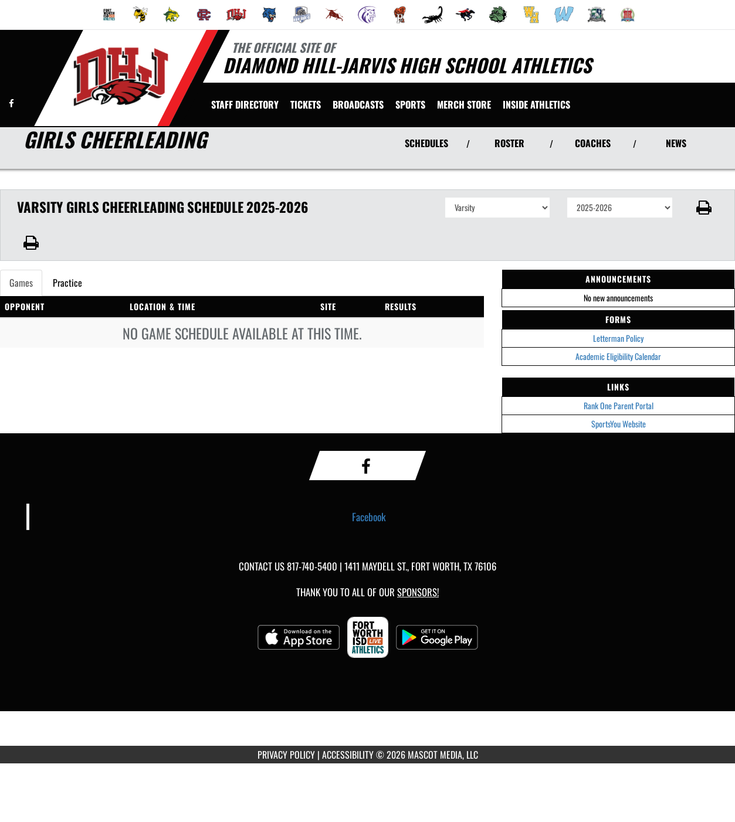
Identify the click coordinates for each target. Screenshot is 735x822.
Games (21, 283)
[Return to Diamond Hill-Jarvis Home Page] (120, 76)
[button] (704, 207)
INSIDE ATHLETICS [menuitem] (536, 104)
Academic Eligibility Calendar (618, 356)
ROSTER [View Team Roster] (509, 143)
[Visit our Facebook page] (11, 103)
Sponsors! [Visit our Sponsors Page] (418, 592)
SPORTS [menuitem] (410, 104)
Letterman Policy (618, 338)
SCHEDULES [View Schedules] (426, 143)
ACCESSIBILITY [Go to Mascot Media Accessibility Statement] (348, 755)
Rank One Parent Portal (618, 405)
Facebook (369, 516)
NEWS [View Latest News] (676, 143)
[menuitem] (109, 14)
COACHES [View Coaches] (593, 143)
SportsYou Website (618, 423)
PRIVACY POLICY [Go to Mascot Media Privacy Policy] (286, 755)
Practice (67, 283)
